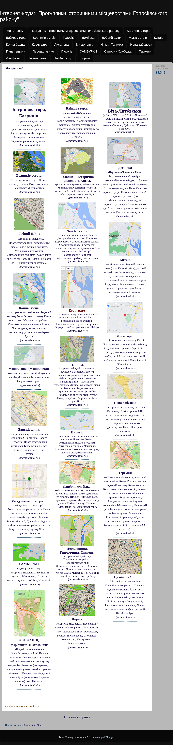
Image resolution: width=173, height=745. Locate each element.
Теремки (145, 51)
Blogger (109, 737)
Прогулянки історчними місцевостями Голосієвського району (75, 31)
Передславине (43, 51)
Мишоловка (84, 44)
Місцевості (14, 68)
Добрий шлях (111, 37)
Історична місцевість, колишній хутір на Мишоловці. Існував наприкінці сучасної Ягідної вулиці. (29, 576)
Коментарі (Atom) (33, 725)
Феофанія (13, 58)
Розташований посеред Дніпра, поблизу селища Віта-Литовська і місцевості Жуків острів (29, 183)
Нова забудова (141, 44)
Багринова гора (138, 31)
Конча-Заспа (15, 44)
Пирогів (66, 51)
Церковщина (37, 58)
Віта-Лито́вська (125, 111)
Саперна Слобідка (117, 51)
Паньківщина (15, 51)
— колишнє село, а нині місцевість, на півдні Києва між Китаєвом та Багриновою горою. (29, 377)
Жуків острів (138, 37)
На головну (15, 31)
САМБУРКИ (88, 51)
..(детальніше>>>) (29, 145)
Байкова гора (16, 37)
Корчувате (39, 44)
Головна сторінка (77, 717)
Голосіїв (69, 37)
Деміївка (88, 37)
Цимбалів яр (63, 58)
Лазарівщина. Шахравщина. (29, 645)
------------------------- (29, 588)
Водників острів (44, 37)
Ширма (84, 58)
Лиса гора (61, 44)
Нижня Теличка (111, 44)
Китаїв (158, 37)
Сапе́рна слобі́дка (77, 486)
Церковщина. (77, 548)
